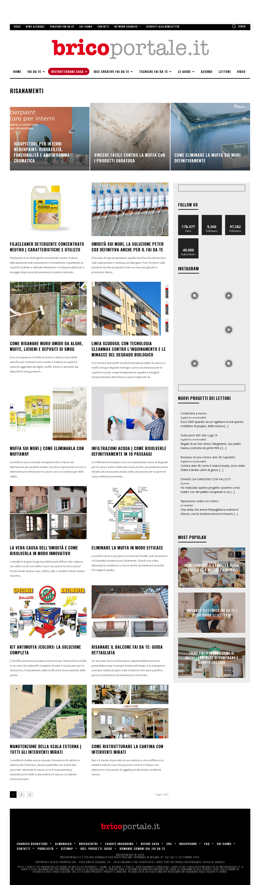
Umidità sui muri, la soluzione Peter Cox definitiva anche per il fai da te (128, 247)
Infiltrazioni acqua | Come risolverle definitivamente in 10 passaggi (129, 451)
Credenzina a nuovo (194, 413)
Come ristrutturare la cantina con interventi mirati (127, 749)
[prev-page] (231, 554)
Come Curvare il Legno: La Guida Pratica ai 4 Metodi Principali (212, 567)
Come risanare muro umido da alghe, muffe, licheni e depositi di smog (46, 346)
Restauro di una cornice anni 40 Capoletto (208, 457)
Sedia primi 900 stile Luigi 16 (199, 435)
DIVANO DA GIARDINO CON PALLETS (206, 479)
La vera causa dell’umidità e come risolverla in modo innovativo (44, 550)
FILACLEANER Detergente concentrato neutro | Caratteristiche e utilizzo (47, 247)
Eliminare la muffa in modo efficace (127, 548)
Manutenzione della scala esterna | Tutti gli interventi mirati (45, 749)
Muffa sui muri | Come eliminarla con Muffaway (47, 451)
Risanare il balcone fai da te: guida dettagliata (127, 650)
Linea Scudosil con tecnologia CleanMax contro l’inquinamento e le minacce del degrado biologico (129, 349)
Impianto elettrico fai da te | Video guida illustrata (211, 612)
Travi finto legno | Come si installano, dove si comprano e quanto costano (211, 658)
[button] (238, 26)
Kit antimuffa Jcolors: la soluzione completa (45, 650)
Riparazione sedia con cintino (200, 501)
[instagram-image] (194, 295)
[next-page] (29, 794)
